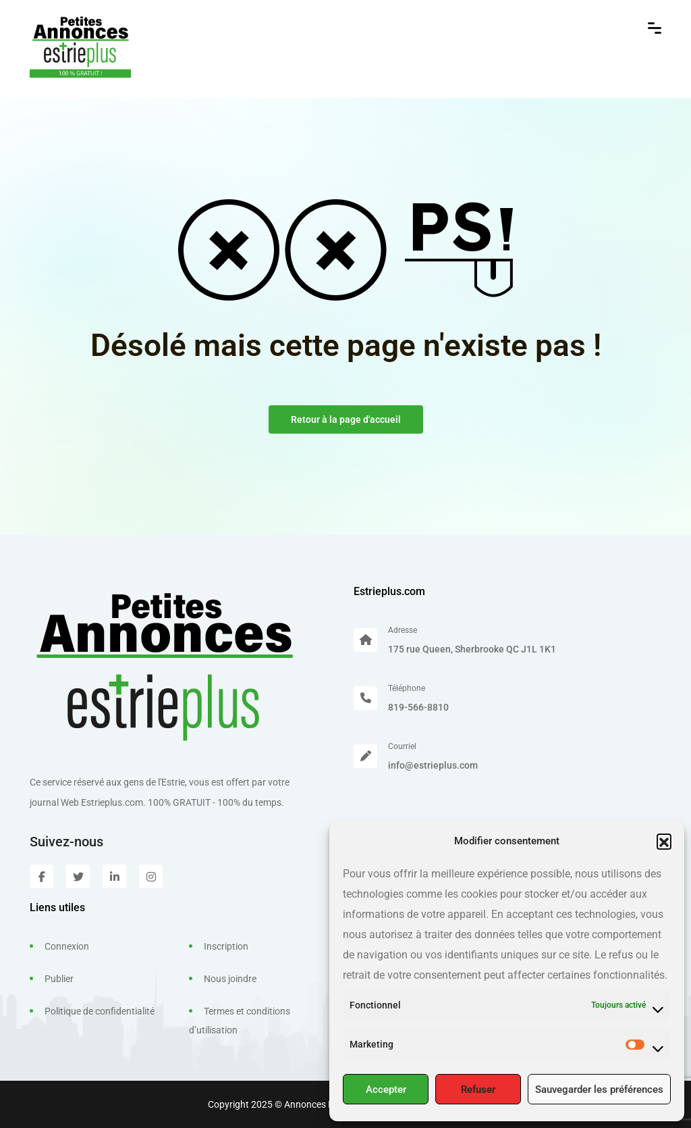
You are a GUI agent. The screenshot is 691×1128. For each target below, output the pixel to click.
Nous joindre (230, 978)
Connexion (67, 946)
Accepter (386, 1089)
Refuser (478, 1089)
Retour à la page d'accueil (346, 419)
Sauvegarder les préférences (599, 1089)
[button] (664, 841)
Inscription (226, 946)
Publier (59, 978)
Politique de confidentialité (100, 1011)
